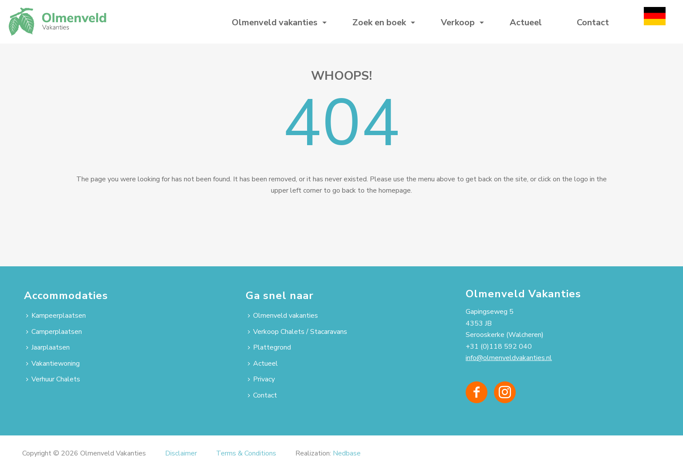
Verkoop (458, 22)
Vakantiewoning (53, 363)
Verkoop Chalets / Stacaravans (297, 331)
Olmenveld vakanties (275, 22)
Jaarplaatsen (48, 347)
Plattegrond (269, 347)
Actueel (526, 22)
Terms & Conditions (246, 453)
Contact (593, 22)
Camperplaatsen (54, 331)
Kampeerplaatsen (56, 315)
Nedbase (347, 453)
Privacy (261, 379)
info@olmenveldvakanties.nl (509, 358)
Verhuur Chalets (53, 379)
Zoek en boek (379, 22)
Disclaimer (181, 453)
